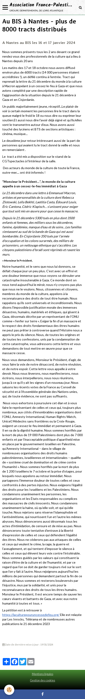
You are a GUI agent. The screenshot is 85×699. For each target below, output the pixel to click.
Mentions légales (42, 674)
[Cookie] (9, 690)
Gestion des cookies (42, 680)
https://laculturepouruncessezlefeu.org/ (30, 615)
